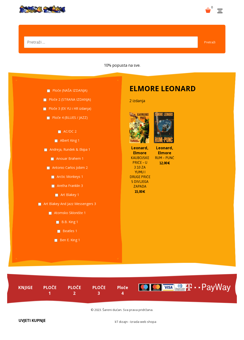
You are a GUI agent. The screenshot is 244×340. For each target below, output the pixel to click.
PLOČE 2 (75, 295)
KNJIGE (25, 292)
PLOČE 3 (100, 295)
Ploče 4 (124, 295)
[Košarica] (208, 9)
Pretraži (207, 44)
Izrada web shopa (143, 327)
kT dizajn (121, 327)
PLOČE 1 (50, 295)
